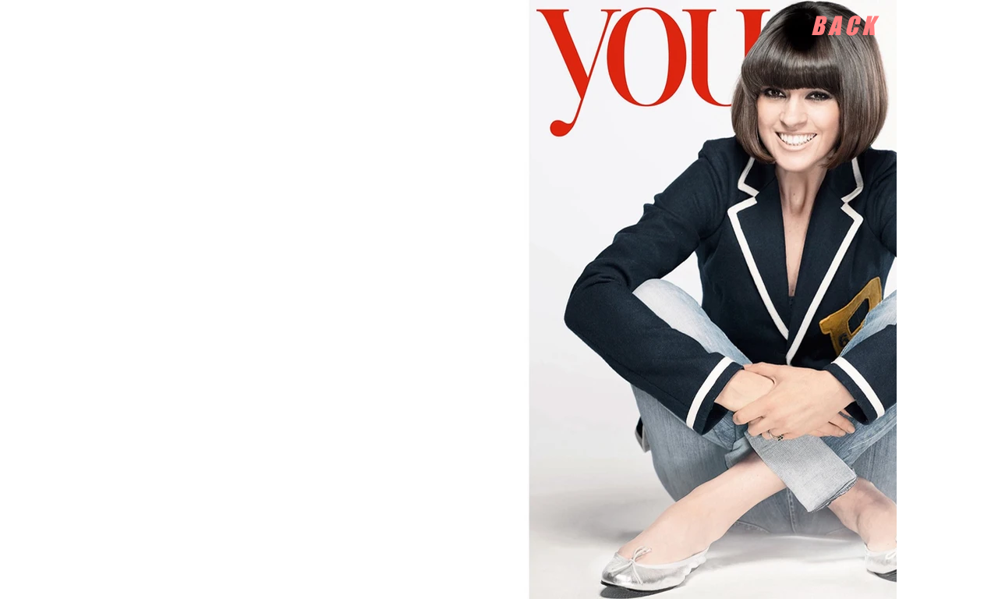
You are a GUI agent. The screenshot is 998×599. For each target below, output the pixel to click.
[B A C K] (842, 26)
